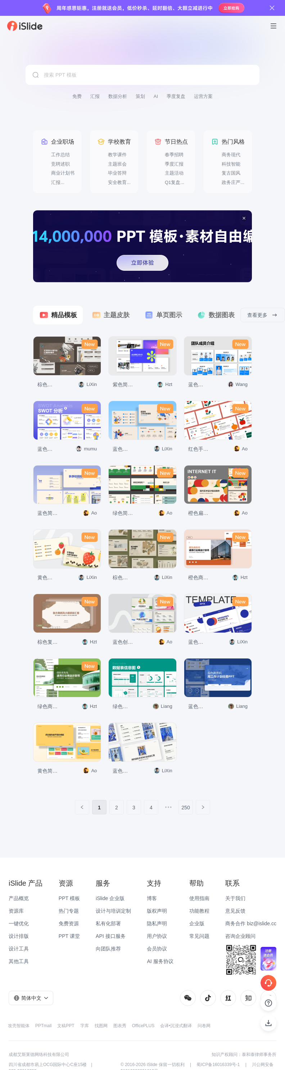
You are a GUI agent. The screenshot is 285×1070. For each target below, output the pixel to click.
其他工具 (19, 961)
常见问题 (199, 936)
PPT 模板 (69, 898)
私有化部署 (108, 923)
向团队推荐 (108, 949)
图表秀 (119, 1025)
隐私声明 (157, 923)
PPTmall (43, 1025)
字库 (84, 1025)
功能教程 (199, 911)
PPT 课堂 (69, 936)
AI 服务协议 (160, 961)
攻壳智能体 (19, 1025)
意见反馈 (235, 911)
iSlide (152, 1064)
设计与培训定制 (113, 911)
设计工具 (19, 949)
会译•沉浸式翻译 (176, 1025)
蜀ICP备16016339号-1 (218, 1064)
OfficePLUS (143, 1025)
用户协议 (157, 936)
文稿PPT (65, 1025)
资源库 (16, 911)
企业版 (196, 923)
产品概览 (19, 898)
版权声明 (157, 911)
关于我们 (235, 898)
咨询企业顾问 (240, 936)
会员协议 (157, 949)
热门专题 (69, 911)
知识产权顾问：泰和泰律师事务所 (244, 1054)
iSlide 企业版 (110, 898)
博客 (152, 898)
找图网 (101, 1025)
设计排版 (19, 936)
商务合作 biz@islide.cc (250, 923)
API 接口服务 (110, 936)
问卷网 (204, 1025)
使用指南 (199, 898)
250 (185, 807)
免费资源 (69, 923)
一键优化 (19, 923)
